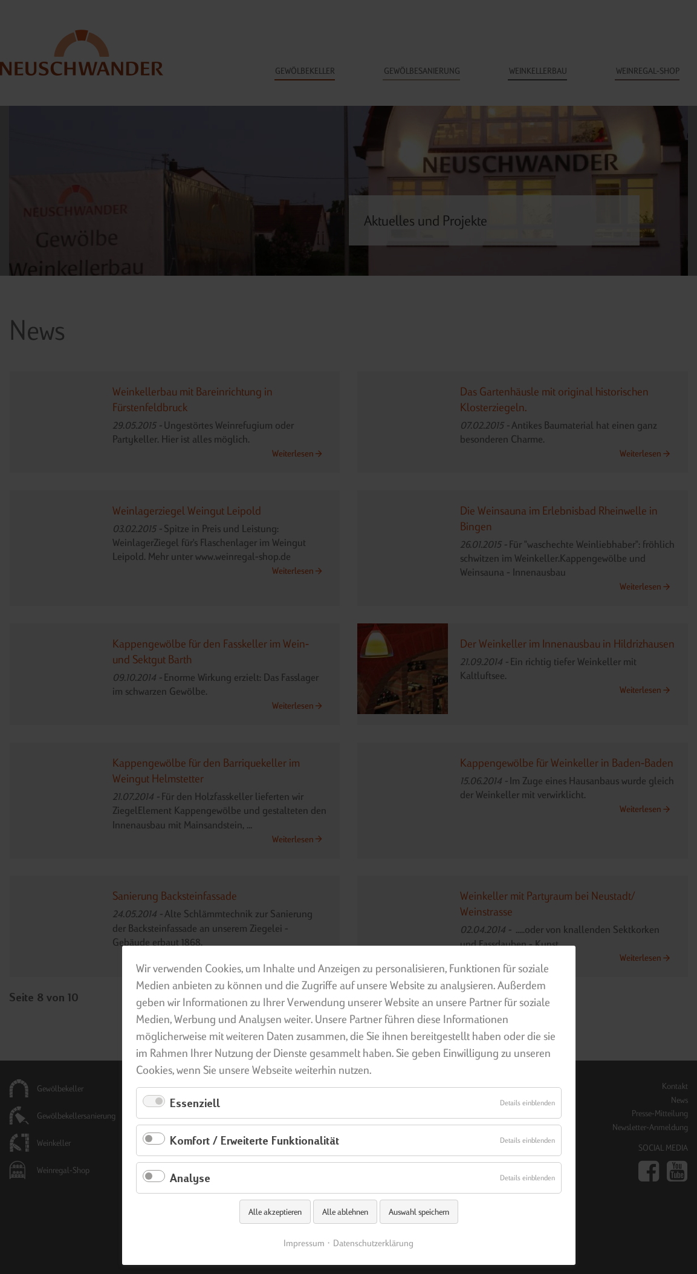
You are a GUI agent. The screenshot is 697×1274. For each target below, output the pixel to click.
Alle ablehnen (345, 1212)
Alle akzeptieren (275, 1212)
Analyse (190, 1177)
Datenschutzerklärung (373, 1243)
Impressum (304, 1243)
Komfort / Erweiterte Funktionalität (254, 1140)
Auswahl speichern (419, 1212)
